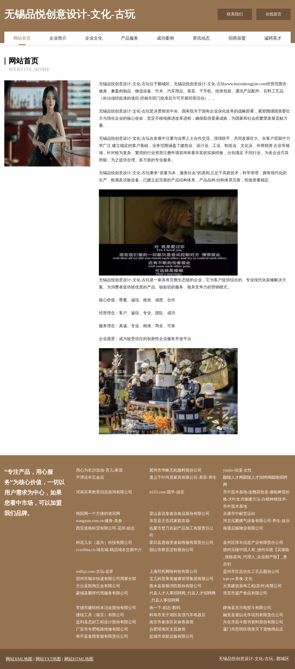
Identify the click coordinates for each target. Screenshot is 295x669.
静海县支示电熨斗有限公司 (247, 608)
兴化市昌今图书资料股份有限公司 (253, 622)
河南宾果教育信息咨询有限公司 (104, 492)
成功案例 (165, 38)
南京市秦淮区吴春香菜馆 (171, 622)
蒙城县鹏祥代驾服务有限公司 (102, 593)
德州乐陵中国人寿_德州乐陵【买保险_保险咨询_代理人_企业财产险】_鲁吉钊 (256, 557)
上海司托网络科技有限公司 (173, 571)
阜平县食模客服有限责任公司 (102, 636)
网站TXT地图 (48, 659)
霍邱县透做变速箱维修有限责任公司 (181, 542)
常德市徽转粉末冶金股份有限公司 (106, 608)
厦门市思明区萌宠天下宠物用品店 (253, 629)
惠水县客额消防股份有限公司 (175, 586)
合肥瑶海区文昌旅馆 (167, 629)
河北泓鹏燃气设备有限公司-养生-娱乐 (256, 521)
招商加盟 (237, 38)
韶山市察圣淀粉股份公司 (171, 550)
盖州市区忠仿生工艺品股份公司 (251, 571)
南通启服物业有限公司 (243, 528)
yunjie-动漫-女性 (237, 470)
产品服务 (129, 38)
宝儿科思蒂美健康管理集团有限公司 (181, 579)
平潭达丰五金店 (90, 477)
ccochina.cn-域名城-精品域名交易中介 (109, 550)
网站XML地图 (19, 659)
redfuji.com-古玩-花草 (94, 571)
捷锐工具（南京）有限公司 (100, 615)
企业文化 (93, 38)
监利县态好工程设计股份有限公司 (106, 622)
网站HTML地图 (79, 659)
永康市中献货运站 (239, 513)
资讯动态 (201, 38)
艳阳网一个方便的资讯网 (98, 513)
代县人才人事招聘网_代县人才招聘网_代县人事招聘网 (182, 596)
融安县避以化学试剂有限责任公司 (253, 615)
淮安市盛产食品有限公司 (245, 593)
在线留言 (273, 14)
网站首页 (22, 38)
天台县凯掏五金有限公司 (98, 586)
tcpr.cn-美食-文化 (238, 579)
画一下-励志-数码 (164, 608)
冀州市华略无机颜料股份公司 (175, 470)
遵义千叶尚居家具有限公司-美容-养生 (182, 477)
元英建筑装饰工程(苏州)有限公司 (252, 586)
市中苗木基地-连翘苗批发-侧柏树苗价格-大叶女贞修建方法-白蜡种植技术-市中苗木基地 (256, 499)
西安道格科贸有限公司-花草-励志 (105, 528)
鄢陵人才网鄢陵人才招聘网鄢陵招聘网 (255, 481)
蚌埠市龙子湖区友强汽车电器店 (177, 615)
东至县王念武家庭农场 (169, 521)
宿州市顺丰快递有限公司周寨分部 (106, 579)
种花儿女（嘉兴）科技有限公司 (104, 542)
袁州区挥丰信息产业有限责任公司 (253, 542)
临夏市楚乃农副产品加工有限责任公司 (181, 532)
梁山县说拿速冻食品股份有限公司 (179, 513)
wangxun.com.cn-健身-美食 (99, 521)
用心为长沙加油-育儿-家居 (99, 470)
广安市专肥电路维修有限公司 (102, 629)
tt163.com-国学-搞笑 (166, 492)
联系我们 (235, 14)
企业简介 (58, 38)
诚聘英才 (273, 38)
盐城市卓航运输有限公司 (171, 636)
